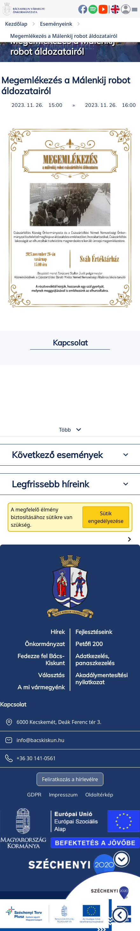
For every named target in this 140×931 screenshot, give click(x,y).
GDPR (34, 794)
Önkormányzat (45, 644)
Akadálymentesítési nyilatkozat (101, 679)
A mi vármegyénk (41, 687)
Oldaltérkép (99, 794)
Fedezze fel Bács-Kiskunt (41, 660)
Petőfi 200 (89, 644)
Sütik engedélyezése (105, 517)
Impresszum (63, 794)
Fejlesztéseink (93, 632)
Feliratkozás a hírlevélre (70, 779)
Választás (51, 675)
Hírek (58, 632)
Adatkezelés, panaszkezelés (95, 660)
